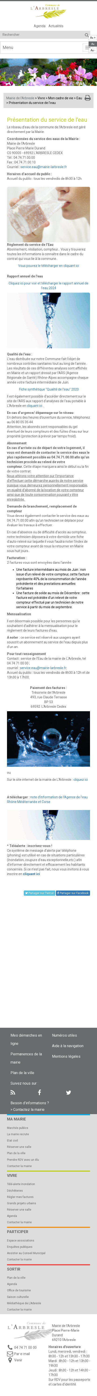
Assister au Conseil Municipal (26, 1253)
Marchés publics (17, 1128)
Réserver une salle (19, 1147)
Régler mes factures (20, 1197)
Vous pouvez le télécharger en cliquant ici (48, 266)
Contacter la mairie (19, 1166)
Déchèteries (15, 1190)
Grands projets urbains (21, 1203)
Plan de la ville (22, 1073)
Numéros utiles (64, 1035)
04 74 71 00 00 (25, 1347)
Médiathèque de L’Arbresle (24, 1303)
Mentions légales (66, 1056)
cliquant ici (34, 406)
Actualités (55, 26)
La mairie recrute (18, 1134)
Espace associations (20, 1240)
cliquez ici (80, 779)
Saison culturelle (18, 1297)
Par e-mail (22, 1354)
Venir (18, 1360)
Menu (8, 47)
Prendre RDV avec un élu (23, 1159)
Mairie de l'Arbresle (20, 98)
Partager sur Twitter (39, 893)
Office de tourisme (19, 1290)
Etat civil (12, 1140)
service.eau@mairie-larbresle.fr (44, 167)
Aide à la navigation (67, 1046)
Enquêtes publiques (19, 1247)
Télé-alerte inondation (21, 1184)
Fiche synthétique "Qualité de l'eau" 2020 (49, 389)
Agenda (39, 26)
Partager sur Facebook (73, 893)
